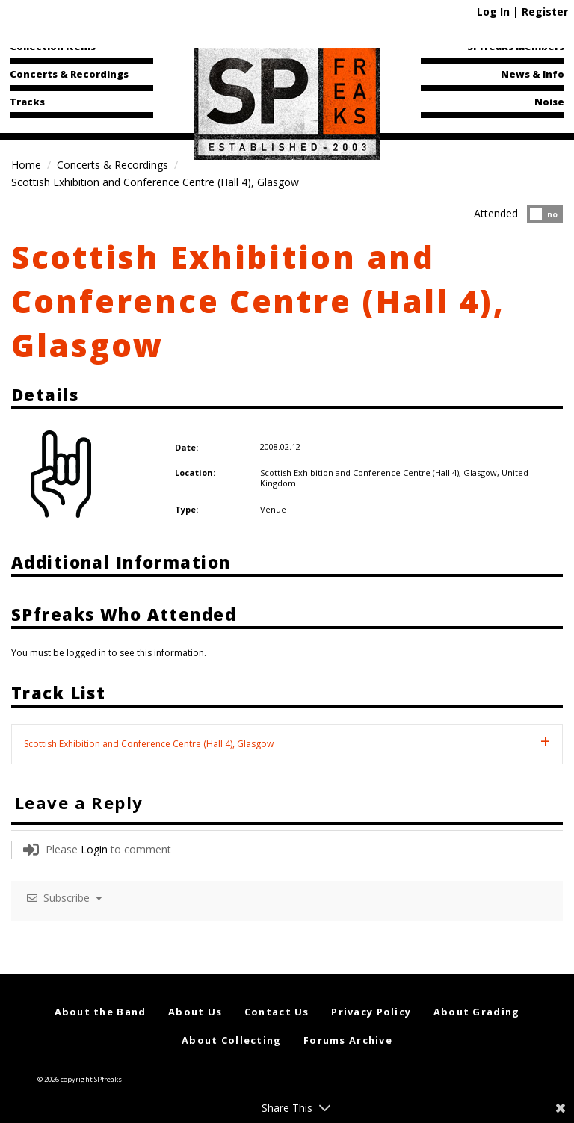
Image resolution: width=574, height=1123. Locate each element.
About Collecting (231, 1040)
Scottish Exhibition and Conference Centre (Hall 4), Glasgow (258, 300)
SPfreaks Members (515, 46)
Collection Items (53, 46)
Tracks (27, 101)
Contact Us (276, 1011)
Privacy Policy (371, 1011)
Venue (273, 509)
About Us (195, 1011)
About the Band (100, 1011)
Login (94, 849)
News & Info (532, 74)
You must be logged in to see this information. (108, 652)
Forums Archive (347, 1040)
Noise (549, 101)
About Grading (476, 1011)
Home (26, 165)
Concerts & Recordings (69, 74)
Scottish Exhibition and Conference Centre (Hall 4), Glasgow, (381, 472)
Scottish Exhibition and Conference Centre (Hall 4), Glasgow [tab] (149, 743)
